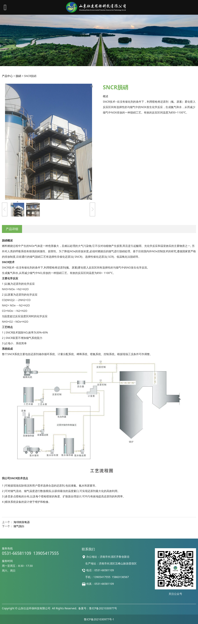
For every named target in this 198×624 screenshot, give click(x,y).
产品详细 (12, 229)
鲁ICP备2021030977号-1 (99, 619)
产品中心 (7, 76)
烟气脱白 (19, 526)
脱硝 (18, 76)
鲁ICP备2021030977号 (103, 608)
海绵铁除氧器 (22, 522)
